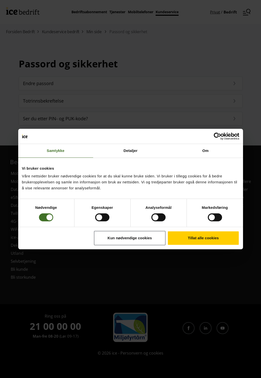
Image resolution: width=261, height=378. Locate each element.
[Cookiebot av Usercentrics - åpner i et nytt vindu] (217, 136)
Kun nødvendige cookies (130, 238)
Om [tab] (205, 150)
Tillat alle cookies (203, 238)
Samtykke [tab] (55, 150)
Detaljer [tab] (131, 150)
